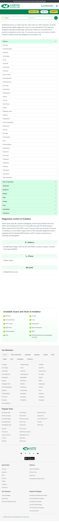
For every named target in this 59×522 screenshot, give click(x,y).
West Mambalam (7, 178)
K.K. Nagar (6, 86)
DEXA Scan (8, 328)
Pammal (5, 130)
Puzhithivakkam (7, 145)
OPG (6, 335)
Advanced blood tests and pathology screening (42, 336)
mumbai (5, 194)
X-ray (33, 320)
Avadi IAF (5, 64)
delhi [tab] (54, 355)
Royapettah (6, 148)
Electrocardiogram (37, 328)
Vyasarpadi (6, 174)
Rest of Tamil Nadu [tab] (16, 355)
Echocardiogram (9, 331)
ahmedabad (6, 209)
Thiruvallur (6, 156)
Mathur (5, 108)
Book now (43, 1)
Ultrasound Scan (10, 320)
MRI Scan (8, 316)
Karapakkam (6, 89)
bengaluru (6, 190)
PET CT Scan (9, 324)
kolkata (5, 201)
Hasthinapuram (7, 82)
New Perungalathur (8, 123)
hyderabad (6, 186)
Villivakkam (6, 170)
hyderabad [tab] (29, 355)
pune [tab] (12, 359)
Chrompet (5, 71)
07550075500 (47, 6)
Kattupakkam (6, 93)
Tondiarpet (6, 159)
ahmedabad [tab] (20, 359)
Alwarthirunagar (7, 49)
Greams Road (6, 75)
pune (4, 205)
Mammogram (35, 324)
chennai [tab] (5, 355)
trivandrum (6, 213)
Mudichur (5, 115)
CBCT (33, 331)
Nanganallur (6, 119)
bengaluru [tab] (38, 355)
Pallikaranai (6, 126)
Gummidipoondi (7, 78)
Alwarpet (5, 45)
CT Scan (34, 316)
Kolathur (5, 100)
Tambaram (6, 152)
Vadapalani (6, 163)
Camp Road (6, 67)
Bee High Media (25, 517)
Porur (4, 141)
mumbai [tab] (47, 355)
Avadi (4, 60)
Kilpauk (5, 97)
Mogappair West (7, 111)
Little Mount (6, 104)
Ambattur (5, 53)
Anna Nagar (6, 56)
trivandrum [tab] (31, 359)
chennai (5, 41)
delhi (4, 198)
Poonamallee (6, 137)
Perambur (5, 134)
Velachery (5, 167)
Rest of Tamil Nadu (8, 182)
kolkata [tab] (5, 359)
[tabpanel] (29, 384)
